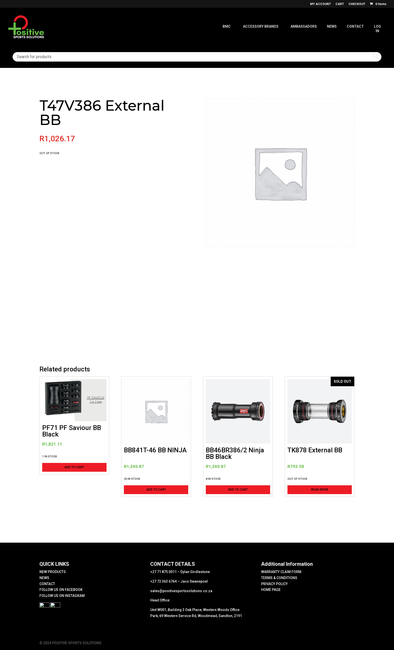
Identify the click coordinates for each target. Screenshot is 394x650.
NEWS (44, 578)
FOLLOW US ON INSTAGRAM (62, 596)
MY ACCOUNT (320, 4)
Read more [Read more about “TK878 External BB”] (319, 489)
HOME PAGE (271, 590)
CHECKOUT (357, 4)
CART (339, 4)
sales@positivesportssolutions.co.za (181, 591)
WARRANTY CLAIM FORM (281, 572)
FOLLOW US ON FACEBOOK (61, 590)
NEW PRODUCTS (52, 572)
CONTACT (47, 584)
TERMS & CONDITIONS (279, 578)
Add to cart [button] (74, 467)
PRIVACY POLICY (274, 584)
